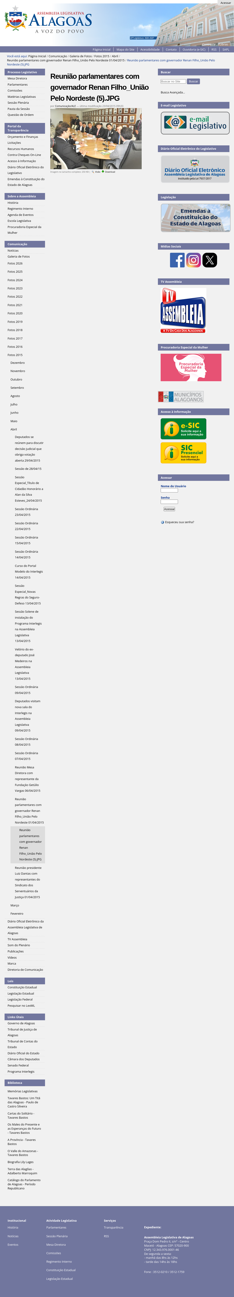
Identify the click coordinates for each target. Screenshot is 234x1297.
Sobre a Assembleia (22, 196)
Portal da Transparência (18, 128)
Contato (171, 49)
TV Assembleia (171, 282)
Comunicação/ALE (65, 106)
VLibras (223, 44)
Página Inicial (102, 49)
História (13, 1227)
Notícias (13, 1236)
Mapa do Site (125, 49)
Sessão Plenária (57, 1236)
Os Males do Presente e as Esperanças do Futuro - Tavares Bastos (24, 1128)
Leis (10, 981)
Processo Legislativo (22, 72)
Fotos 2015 (101, 56)
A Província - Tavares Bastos (22, 1142)
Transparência (113, 1227)
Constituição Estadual (61, 1270)
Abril (115, 56)
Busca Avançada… (173, 92)
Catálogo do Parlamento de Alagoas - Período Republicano (24, 1184)
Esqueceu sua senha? (177, 522)
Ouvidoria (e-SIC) (194, 49)
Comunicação (58, 56)
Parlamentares (56, 1227)
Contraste (208, 44)
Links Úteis (16, 1017)
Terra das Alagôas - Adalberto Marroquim (22, 1171)
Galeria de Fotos (81, 56)
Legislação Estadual (59, 1279)
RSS (214, 49)
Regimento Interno (59, 1261)
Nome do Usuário (173, 486)
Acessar (226, 3)
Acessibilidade (150, 49)
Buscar (166, 72)
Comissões (53, 1253)
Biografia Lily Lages (20, 1162)
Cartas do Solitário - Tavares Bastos (21, 1115)
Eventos (13, 1245)
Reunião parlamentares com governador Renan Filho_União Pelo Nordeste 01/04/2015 (66, 60)
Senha (165, 497)
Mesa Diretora (56, 1245)
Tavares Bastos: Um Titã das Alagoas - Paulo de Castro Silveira (24, 1102)
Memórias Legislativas (22, 1091)
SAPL (226, 49)
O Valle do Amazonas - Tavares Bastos (23, 1153)
